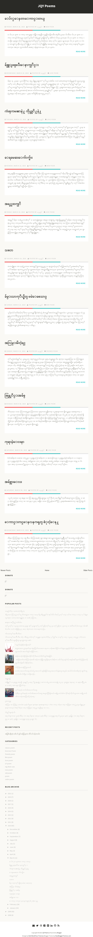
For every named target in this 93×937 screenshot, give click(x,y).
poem (7, 773)
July (11, 841)
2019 (9, 794)
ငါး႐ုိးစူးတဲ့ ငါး (10, 709)
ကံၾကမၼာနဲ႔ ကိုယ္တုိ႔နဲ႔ (26, 110)
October (13, 830)
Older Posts (87, 567)
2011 (9, 819)
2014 (9, 808)
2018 (9, 798)
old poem (8, 770)
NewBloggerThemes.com (63, 933)
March (12, 855)
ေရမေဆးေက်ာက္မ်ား (21, 156)
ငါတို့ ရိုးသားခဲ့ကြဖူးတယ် (23, 664)
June (11, 844)
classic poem (10, 745)
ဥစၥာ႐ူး (8, 698)
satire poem (9, 776)
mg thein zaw (10, 764)
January (13, 905)
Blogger (59, 930)
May (11, 848)
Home (47, 567)
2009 (9, 909)
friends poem (52, 349)
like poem (52, 448)
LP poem (8, 761)
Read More (80, 51)
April (11, 851)
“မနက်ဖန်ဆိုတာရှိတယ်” (23, 642)
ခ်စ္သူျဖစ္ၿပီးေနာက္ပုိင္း (24, 64)
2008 (9, 912)
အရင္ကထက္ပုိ (14, 202)
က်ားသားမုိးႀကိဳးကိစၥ (13, 631)
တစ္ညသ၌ (8, 676)
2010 (9, 823)
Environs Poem (10, 748)
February (13, 901)
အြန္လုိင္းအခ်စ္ (16, 393)
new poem (50, 26)
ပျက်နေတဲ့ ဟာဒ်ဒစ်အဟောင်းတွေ (26, 687)
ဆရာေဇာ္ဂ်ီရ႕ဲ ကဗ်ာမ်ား (13, 619)
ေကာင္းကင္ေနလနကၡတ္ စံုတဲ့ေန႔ (36, 519)
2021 (9, 791)
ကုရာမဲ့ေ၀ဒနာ (16, 439)
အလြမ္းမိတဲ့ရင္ (17, 340)
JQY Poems (46, 6)
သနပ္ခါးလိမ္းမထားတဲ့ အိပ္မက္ (15, 608)
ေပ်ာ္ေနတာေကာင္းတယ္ (28, 18)
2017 (9, 801)
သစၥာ (9, 248)
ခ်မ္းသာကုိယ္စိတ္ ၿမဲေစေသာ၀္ (29, 294)
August (12, 837)
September (14, 833)
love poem (54, 72)
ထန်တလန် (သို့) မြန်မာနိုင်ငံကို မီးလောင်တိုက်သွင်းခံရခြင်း (33, 653)
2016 (9, 805)
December (13, 826)
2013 (9, 812)
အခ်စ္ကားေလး (14, 479)
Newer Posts (6, 567)
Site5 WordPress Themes (35, 933)
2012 (9, 816)
